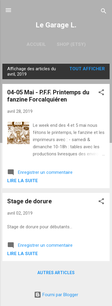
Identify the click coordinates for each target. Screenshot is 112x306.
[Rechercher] (103, 12)
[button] (101, 93)
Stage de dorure (29, 201)
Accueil (36, 44)
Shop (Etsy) (71, 44)
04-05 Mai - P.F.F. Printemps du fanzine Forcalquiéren (48, 96)
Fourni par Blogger (56, 294)
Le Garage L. (56, 25)
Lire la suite (22, 180)
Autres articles (56, 272)
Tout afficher (87, 68)
